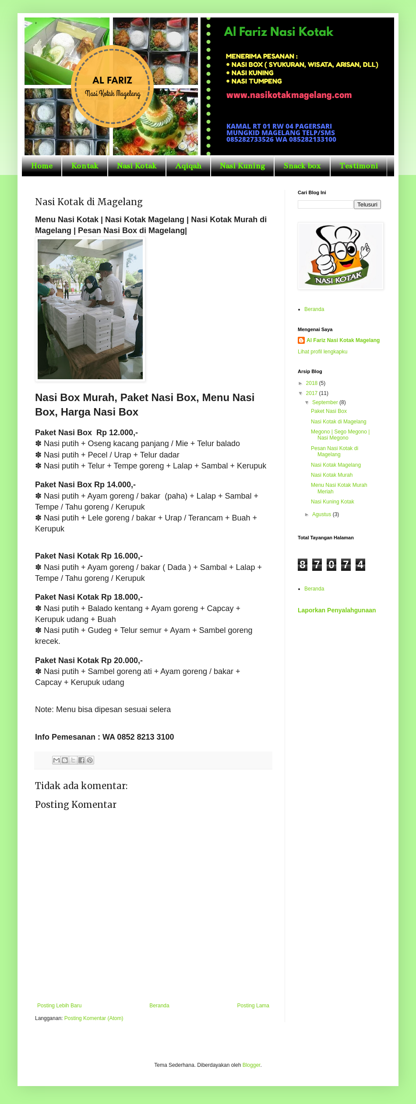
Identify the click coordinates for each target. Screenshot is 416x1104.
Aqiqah (188, 166)
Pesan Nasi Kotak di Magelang (334, 451)
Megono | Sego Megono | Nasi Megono (340, 435)
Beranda (159, 1006)
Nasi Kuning (242, 166)
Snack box (302, 166)
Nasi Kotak (137, 166)
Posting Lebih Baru (59, 1006)
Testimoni (358, 166)
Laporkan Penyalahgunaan (337, 610)
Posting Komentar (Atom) (93, 1018)
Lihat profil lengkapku (322, 352)
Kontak (85, 166)
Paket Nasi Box (329, 411)
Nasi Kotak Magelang (336, 465)
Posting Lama (253, 1006)
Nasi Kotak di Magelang (339, 422)
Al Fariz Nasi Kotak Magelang (343, 340)
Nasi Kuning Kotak (332, 502)
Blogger (252, 1065)
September (325, 402)
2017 (312, 393)
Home (42, 166)
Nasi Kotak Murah (332, 475)
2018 (312, 383)
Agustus (322, 514)
